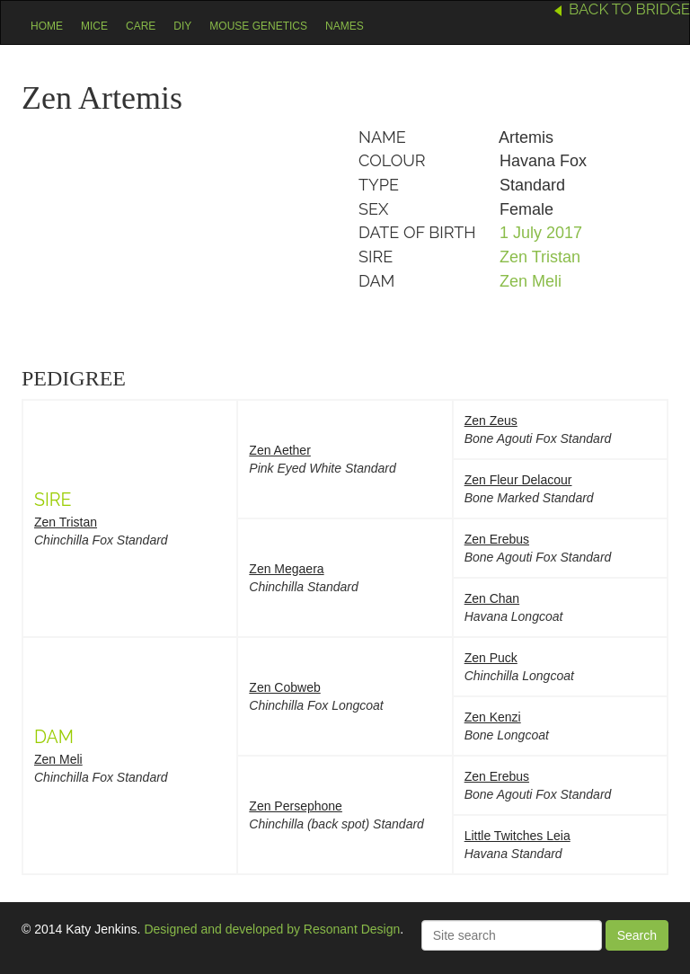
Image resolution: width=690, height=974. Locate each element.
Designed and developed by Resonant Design (272, 929)
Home (47, 26)
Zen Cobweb (284, 687)
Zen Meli (531, 281)
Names (344, 26)
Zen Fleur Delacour (518, 480)
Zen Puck (491, 658)
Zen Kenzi (492, 717)
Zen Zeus (491, 420)
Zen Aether (280, 450)
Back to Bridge (629, 9)
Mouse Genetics (258, 26)
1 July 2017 (541, 233)
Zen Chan (491, 598)
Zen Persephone (295, 806)
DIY (182, 26)
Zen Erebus (496, 539)
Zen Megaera (286, 569)
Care (140, 26)
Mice (94, 26)
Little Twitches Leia (517, 835)
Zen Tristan (540, 257)
